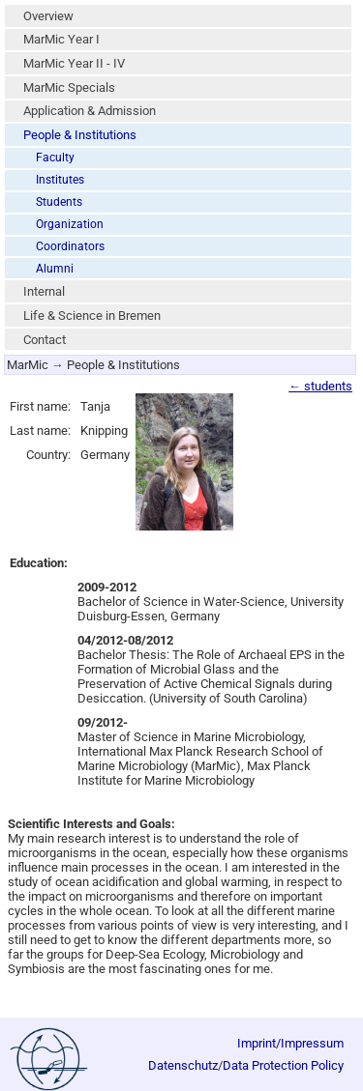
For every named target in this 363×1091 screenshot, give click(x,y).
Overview (48, 16)
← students (320, 386)
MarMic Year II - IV (74, 63)
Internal (44, 291)
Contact (44, 339)
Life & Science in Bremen (92, 315)
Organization (70, 224)
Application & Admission (89, 110)
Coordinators (70, 246)
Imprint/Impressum (290, 1043)
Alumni (55, 268)
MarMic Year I (61, 39)
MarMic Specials (69, 87)
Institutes (60, 180)
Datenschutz (183, 1065)
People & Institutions (79, 135)
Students (59, 202)
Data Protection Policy (283, 1065)
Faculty (55, 157)
